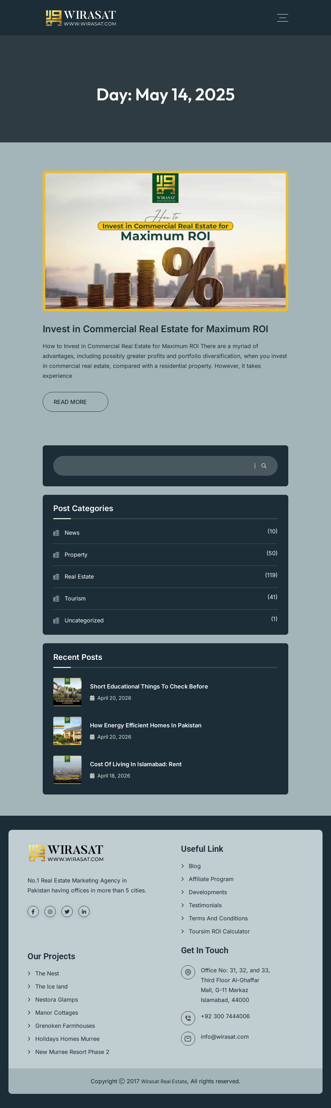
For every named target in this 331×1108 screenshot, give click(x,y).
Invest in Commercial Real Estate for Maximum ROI (162, 329)
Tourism (171, 597)
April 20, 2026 (113, 698)
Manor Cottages (56, 1012)
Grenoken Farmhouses (65, 1025)
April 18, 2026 (113, 775)
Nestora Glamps (56, 999)
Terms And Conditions (218, 918)
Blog (195, 865)
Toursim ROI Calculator (219, 931)
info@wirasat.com (225, 1036)
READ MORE (70, 401)
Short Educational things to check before (155, 686)
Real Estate (171, 575)
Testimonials (205, 905)
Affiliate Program (211, 879)
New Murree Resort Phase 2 (72, 1051)
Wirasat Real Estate (163, 1081)
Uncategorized (171, 619)
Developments (208, 892)
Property (171, 554)
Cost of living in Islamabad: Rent (141, 764)
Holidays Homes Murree (67, 1038)
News (171, 532)
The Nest (47, 973)
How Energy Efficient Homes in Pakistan (151, 725)
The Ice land (51, 986)
